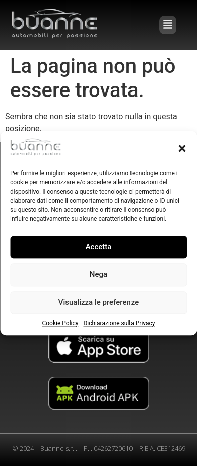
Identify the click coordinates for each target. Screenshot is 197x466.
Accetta (99, 247)
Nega (98, 274)
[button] (182, 148)
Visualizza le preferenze (98, 302)
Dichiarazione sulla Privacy (119, 323)
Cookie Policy (60, 323)
